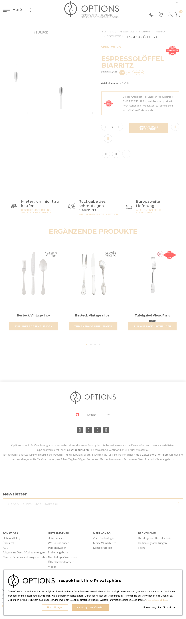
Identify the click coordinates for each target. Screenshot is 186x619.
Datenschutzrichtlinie (157, 601)
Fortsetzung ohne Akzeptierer (160, 608)
